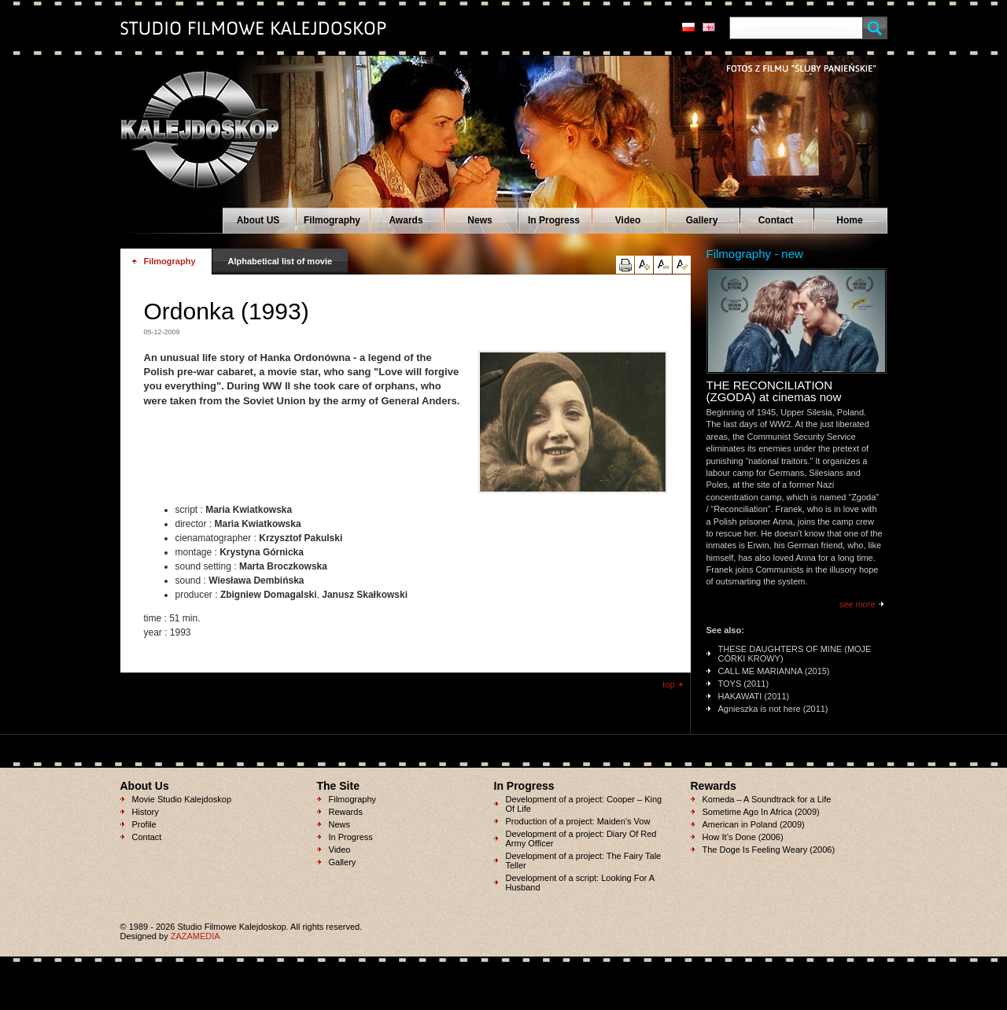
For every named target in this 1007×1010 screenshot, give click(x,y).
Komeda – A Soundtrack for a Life (767, 799)
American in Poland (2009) (754, 824)
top (668, 684)
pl (688, 27)
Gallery (702, 220)
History (145, 811)
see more (857, 604)
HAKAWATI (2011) (754, 696)
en (709, 27)
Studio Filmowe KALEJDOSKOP (190, 123)
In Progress (554, 220)
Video (627, 220)
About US (258, 220)
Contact (776, 220)
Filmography (332, 220)
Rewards (346, 811)
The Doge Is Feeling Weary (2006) (769, 849)
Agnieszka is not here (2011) (773, 708)
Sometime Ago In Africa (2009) (761, 811)
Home (849, 220)
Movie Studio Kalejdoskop (182, 799)
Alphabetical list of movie (280, 261)
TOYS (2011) (743, 683)
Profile (144, 824)
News (479, 220)
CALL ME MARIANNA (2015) (774, 671)
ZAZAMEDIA (195, 936)
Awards (405, 220)
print (625, 265)
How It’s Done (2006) (743, 837)
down (663, 265)
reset (682, 265)
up (644, 265)
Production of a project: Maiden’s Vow (578, 821)
